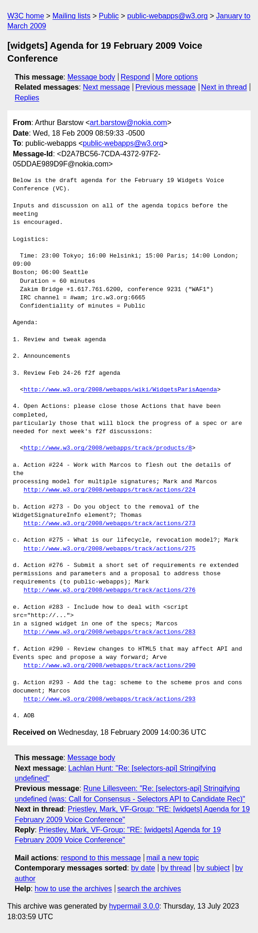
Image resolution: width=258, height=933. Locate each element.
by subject (213, 868)
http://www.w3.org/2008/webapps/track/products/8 (107, 448)
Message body (91, 77)
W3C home (25, 16)
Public (109, 16)
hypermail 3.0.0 (134, 906)
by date (143, 868)
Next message (106, 87)
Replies (27, 98)
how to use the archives (73, 889)
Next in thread (224, 87)
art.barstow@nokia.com (128, 122)
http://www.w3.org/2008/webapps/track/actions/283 (109, 632)
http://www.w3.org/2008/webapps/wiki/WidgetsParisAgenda (120, 390)
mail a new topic (172, 858)
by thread (176, 868)
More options (177, 77)
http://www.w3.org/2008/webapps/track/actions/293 (109, 699)
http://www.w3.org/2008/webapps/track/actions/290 (109, 666)
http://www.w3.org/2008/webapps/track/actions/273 (109, 524)
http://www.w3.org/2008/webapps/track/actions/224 (109, 490)
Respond (135, 77)
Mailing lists (71, 16)
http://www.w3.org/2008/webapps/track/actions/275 (109, 549)
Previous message (165, 87)
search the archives (149, 889)
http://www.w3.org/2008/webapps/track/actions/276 (109, 590)
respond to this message (100, 858)
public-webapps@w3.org (167, 16)
